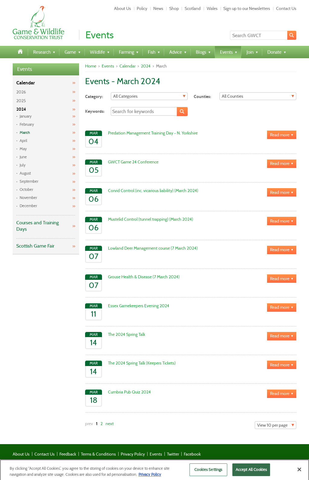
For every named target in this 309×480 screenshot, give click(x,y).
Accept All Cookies (251, 472)
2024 (21, 109)
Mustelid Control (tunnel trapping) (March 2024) (150, 219)
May (23, 148)
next (110, 423)
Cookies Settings (208, 472)
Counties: (202, 96)
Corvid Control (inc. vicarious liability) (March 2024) (153, 190)
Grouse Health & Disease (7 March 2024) (144, 276)
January (26, 116)
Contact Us (286, 8)
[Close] (299, 471)
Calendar (25, 83)
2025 (21, 100)
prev (89, 423)
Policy (142, 8)
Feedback (67, 454)
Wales (212, 8)
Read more (279, 134)
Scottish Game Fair (35, 246)
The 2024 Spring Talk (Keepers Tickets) (142, 363)
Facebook (192, 454)
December (28, 205)
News (158, 8)
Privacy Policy (133, 454)
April (23, 140)
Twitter (173, 454)
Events (24, 69)
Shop (174, 8)
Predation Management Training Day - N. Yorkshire (153, 133)
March (25, 132)
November (28, 197)
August (25, 173)
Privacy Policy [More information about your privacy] (150, 476)
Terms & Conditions (98, 454)
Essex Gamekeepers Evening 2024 (138, 305)
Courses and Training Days (37, 226)
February (27, 124)
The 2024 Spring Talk (126, 334)
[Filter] (149, 96)
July (23, 165)
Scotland (193, 8)
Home (90, 66)
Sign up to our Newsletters (246, 8)
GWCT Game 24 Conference (133, 162)
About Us (122, 8)
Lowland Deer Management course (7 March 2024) (153, 248)
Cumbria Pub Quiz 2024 (129, 392)
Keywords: (94, 111)
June (23, 156)
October (26, 189)
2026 (21, 92)
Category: (94, 96)
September (29, 181)
